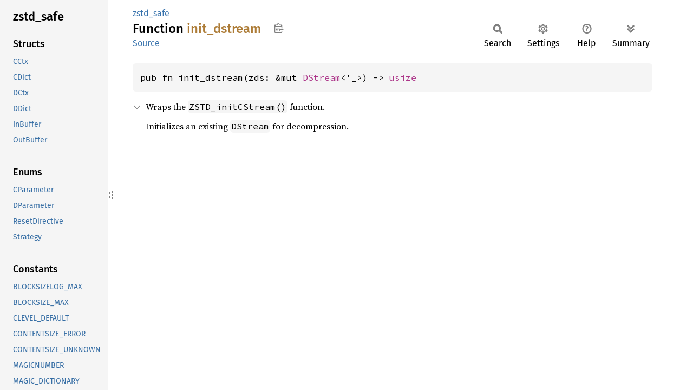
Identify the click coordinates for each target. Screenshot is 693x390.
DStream (322, 77)
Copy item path (278, 28)
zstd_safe (151, 13)
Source (146, 43)
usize (402, 77)
